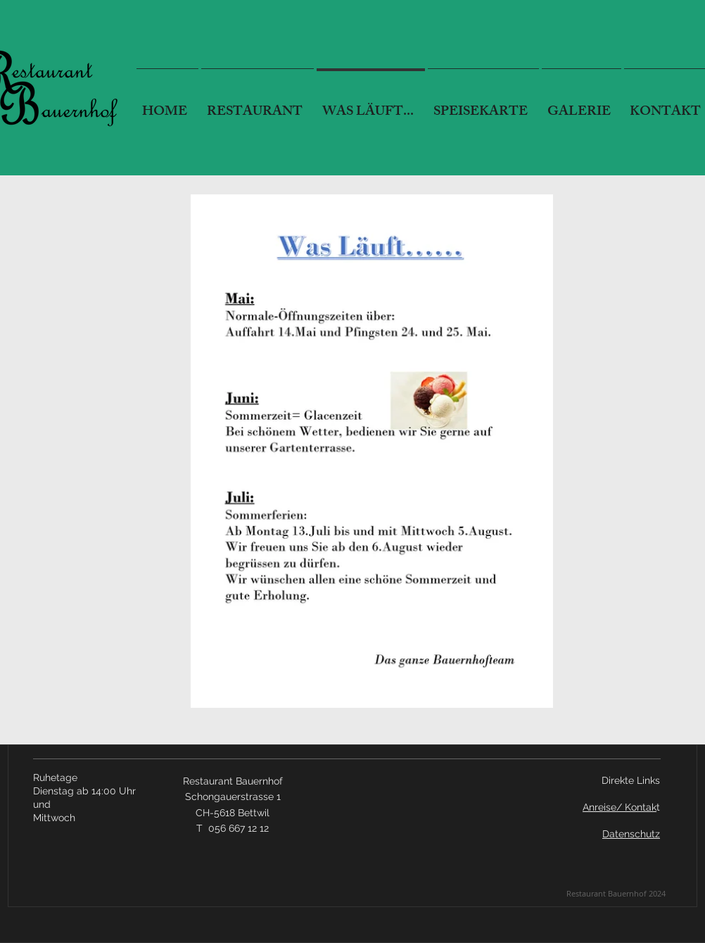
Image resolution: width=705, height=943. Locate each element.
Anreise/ (602, 807)
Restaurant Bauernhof (233, 781)
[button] (483, 106)
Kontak (639, 807)
